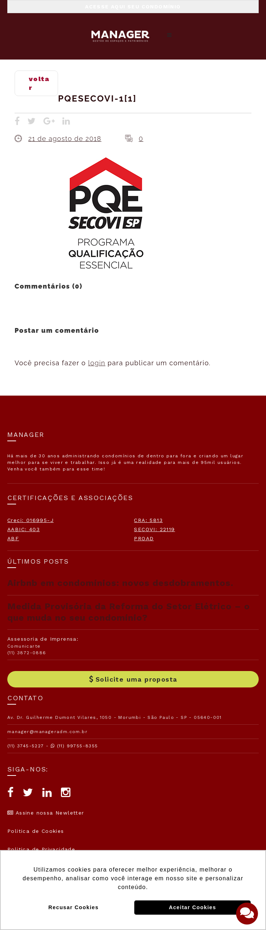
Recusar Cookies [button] (74, 907)
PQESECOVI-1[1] (97, 98)
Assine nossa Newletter (45, 813)
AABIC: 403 (23, 529)
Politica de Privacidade (41, 849)
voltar (39, 83)
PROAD (144, 538)
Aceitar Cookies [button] (192, 907)
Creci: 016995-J (30, 520)
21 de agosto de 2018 (64, 138)
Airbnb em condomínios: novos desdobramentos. (120, 583)
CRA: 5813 (148, 520)
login (96, 363)
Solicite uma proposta (133, 679)
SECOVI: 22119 (154, 529)
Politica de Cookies (35, 831)
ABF (13, 538)
